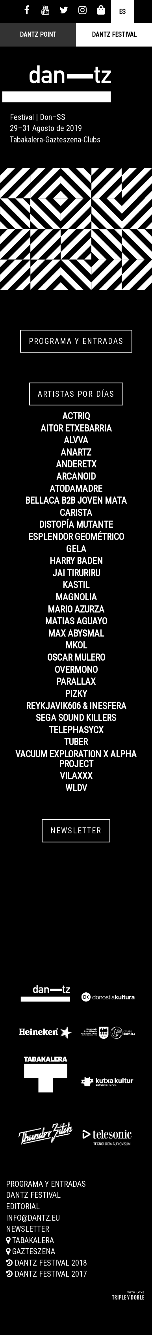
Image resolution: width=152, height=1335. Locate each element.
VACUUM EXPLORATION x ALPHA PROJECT (76, 759)
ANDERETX (76, 464)
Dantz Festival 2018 (46, 1263)
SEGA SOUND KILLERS (76, 718)
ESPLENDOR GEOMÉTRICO (76, 537)
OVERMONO (76, 670)
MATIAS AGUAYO (76, 621)
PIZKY (76, 694)
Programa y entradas (76, 341)
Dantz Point (38, 34)
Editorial (23, 1206)
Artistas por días (76, 394)
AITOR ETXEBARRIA (76, 428)
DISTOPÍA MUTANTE (76, 524)
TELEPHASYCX (76, 730)
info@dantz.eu (33, 1218)
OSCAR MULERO (76, 657)
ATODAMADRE (76, 489)
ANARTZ (76, 452)
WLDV (76, 788)
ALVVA (76, 440)
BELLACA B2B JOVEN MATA (76, 500)
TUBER (76, 742)
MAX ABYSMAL (76, 633)
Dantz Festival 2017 (46, 1274)
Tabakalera (30, 1240)
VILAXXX (76, 776)
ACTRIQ (76, 416)
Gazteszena (30, 1251)
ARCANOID (76, 476)
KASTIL (76, 585)
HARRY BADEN (76, 561)
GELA (76, 549)
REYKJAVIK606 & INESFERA (76, 706)
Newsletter (76, 830)
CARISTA (76, 513)
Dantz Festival (114, 34)
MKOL (76, 645)
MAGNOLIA (76, 597)
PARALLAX (76, 681)
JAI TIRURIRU (76, 573)
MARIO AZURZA (76, 609)
